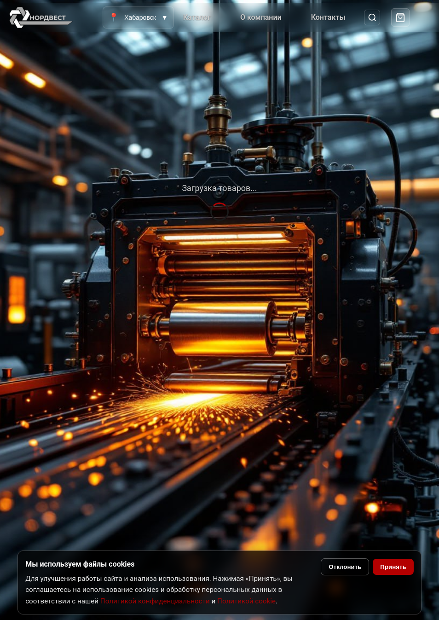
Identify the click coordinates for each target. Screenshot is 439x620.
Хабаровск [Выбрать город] (138, 17)
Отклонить (345, 566)
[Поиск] (372, 18)
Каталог (197, 17)
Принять (393, 566)
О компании (261, 17)
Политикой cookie (246, 601)
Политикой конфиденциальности (155, 601)
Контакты (328, 17)
